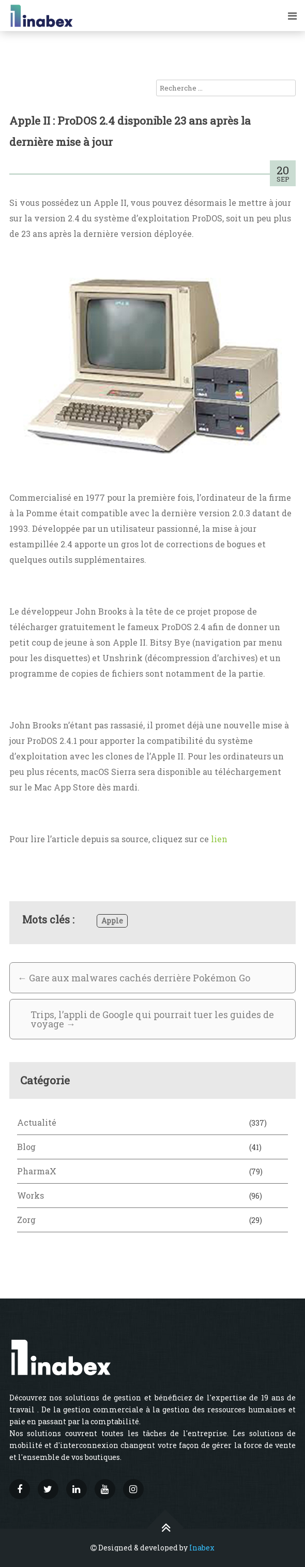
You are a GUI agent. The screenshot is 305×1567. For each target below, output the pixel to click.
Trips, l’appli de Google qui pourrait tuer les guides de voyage (152, 1019)
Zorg (26, 1219)
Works (30, 1195)
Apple (112, 921)
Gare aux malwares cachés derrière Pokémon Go (134, 978)
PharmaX (36, 1171)
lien (219, 838)
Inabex (202, 1548)
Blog (26, 1146)
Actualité (36, 1122)
